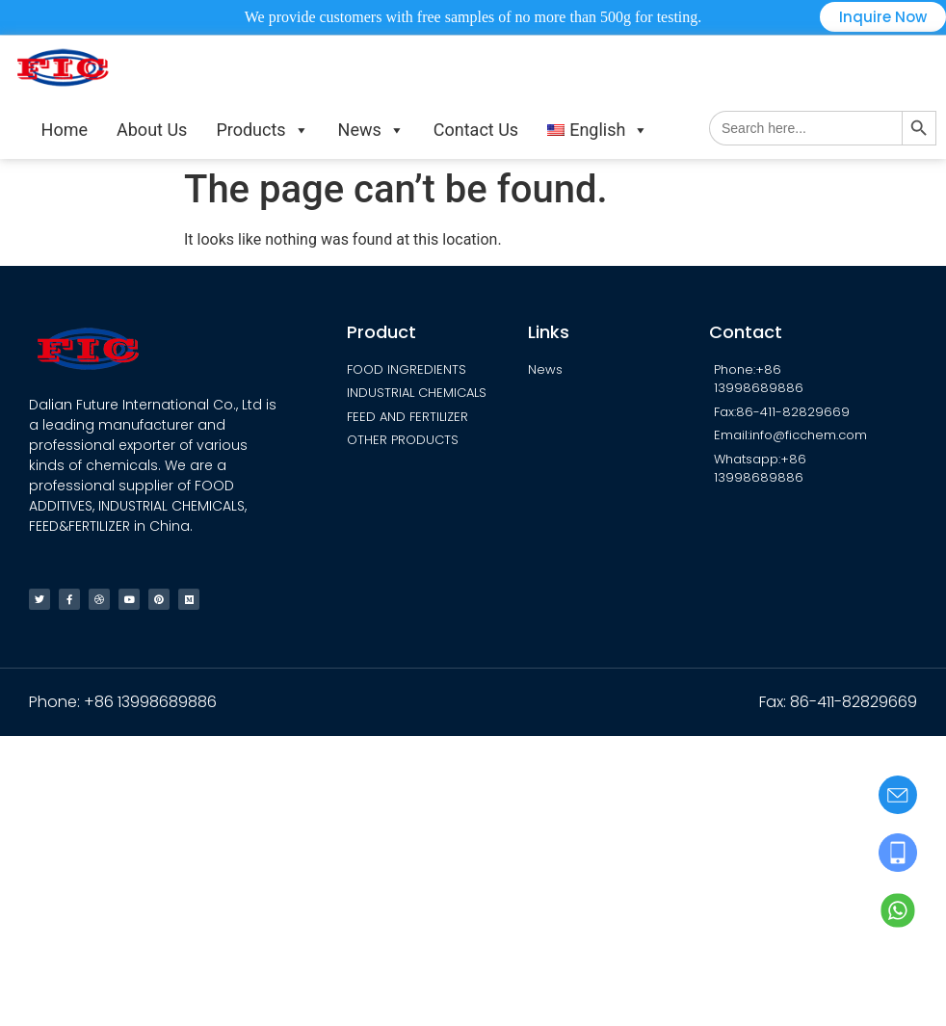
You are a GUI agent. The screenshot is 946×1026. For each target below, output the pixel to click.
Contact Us (476, 129)
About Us (152, 129)
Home (64, 129)
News (371, 130)
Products (262, 130)
